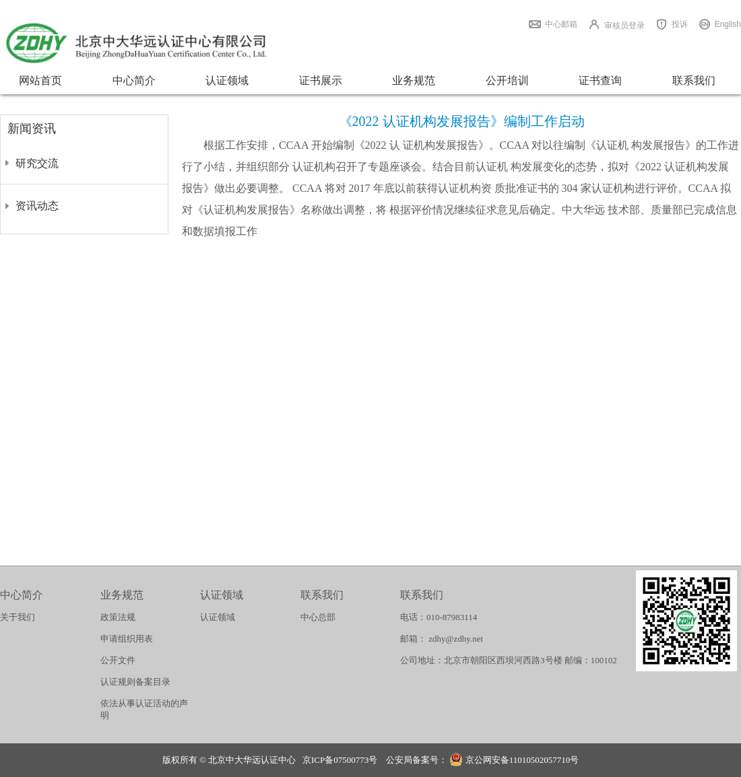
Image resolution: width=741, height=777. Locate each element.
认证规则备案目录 (135, 682)
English (728, 24)
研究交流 (37, 163)
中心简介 (134, 80)
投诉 (680, 24)
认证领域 (227, 80)
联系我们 (693, 80)
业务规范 (413, 80)
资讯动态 (37, 205)
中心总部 (317, 617)
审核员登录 (624, 25)
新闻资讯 (31, 128)
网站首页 (40, 80)
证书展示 (320, 80)
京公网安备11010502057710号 (514, 761)
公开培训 (507, 80)
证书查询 (600, 80)
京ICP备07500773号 (339, 760)
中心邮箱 (561, 24)
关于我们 (17, 617)
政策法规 (117, 617)
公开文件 (117, 660)
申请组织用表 (126, 639)
